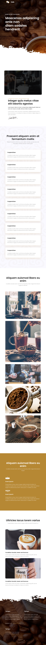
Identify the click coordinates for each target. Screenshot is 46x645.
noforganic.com (17, 623)
